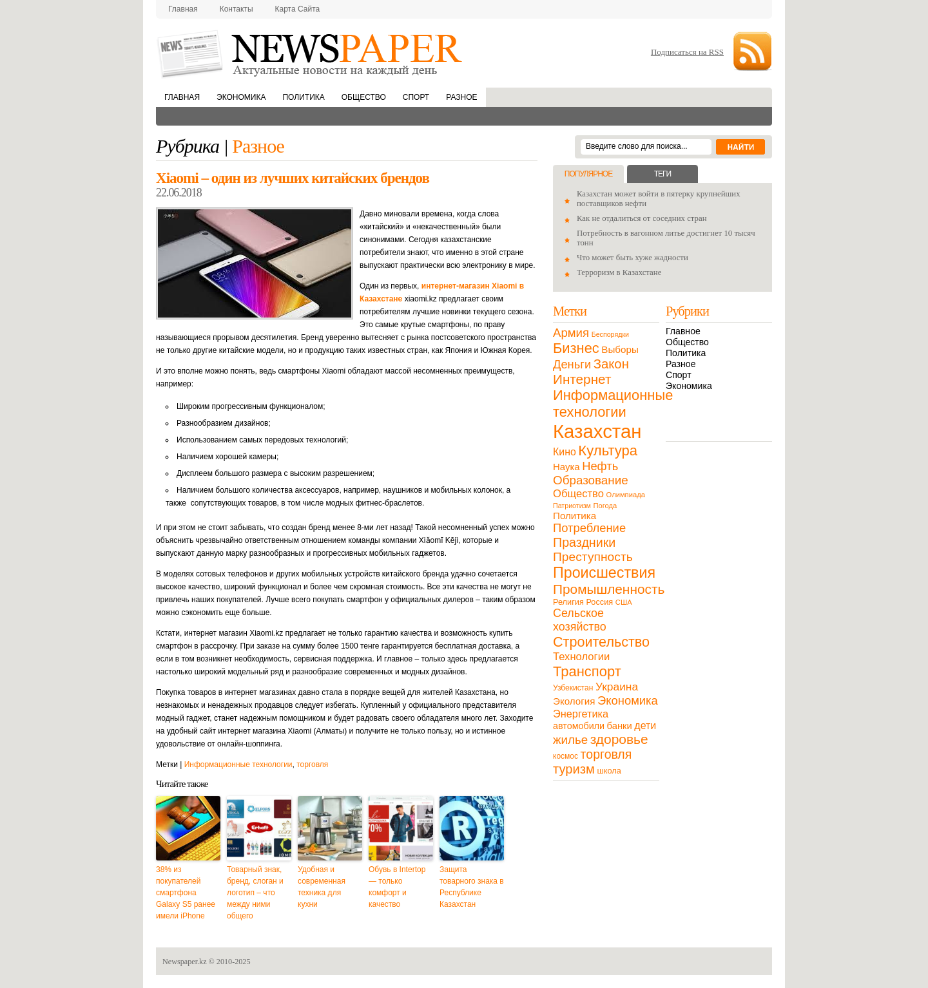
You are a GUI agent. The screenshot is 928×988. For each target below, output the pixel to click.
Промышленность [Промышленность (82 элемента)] (608, 589)
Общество (364, 97)
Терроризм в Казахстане (619, 272)
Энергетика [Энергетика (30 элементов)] (580, 713)
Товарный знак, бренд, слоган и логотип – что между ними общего (255, 892)
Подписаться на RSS (687, 52)
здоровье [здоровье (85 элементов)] (619, 739)
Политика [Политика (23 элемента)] (574, 515)
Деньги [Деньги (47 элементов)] (572, 364)
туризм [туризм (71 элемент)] (574, 769)
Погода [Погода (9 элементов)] (605, 505)
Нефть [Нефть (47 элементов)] (600, 466)
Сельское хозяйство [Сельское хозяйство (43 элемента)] (579, 620)
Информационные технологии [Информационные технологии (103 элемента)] (613, 403)
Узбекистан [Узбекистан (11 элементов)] (573, 687)
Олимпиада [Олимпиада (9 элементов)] (625, 495)
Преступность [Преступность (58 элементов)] (593, 557)
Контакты (236, 9)
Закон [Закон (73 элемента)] (611, 364)
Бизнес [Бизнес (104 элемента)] (576, 348)
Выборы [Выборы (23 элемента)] (619, 349)
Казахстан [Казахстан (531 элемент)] (597, 431)
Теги (662, 173)
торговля (312, 764)
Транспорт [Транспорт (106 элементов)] (587, 671)
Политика (303, 97)
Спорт (416, 97)
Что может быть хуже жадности (632, 257)
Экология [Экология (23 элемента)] (574, 701)
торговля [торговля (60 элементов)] (606, 754)
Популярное (588, 173)
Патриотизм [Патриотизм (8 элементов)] (572, 505)
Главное (683, 331)
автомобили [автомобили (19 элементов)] (578, 726)
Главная (183, 9)
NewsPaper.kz (310, 53)
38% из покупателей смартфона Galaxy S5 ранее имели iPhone (185, 892)
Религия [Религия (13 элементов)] (568, 602)
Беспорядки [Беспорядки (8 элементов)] (610, 334)
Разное (461, 97)
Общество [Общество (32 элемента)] (578, 494)
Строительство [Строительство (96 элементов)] (601, 642)
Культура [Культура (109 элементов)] (607, 450)
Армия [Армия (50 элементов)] (571, 332)
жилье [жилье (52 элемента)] (570, 739)
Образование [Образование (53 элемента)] (590, 480)
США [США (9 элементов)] (623, 602)
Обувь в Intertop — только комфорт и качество (397, 887)
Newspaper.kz (184, 961)
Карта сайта (297, 9)
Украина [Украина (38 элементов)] (616, 686)
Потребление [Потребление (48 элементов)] (589, 528)
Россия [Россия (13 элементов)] (599, 602)
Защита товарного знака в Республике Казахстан (472, 887)
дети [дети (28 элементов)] (645, 725)
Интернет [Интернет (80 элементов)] (582, 379)
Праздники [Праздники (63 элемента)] (584, 542)
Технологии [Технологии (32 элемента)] (581, 657)
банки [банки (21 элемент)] (619, 726)
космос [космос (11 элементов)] (565, 756)
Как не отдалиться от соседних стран (642, 218)
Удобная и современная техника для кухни (321, 887)
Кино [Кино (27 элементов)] (564, 451)
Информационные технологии (238, 764)
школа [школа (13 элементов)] (609, 770)
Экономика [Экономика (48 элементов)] (627, 700)
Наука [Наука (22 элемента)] (566, 466)
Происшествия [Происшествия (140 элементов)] (604, 572)
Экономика (241, 97)
